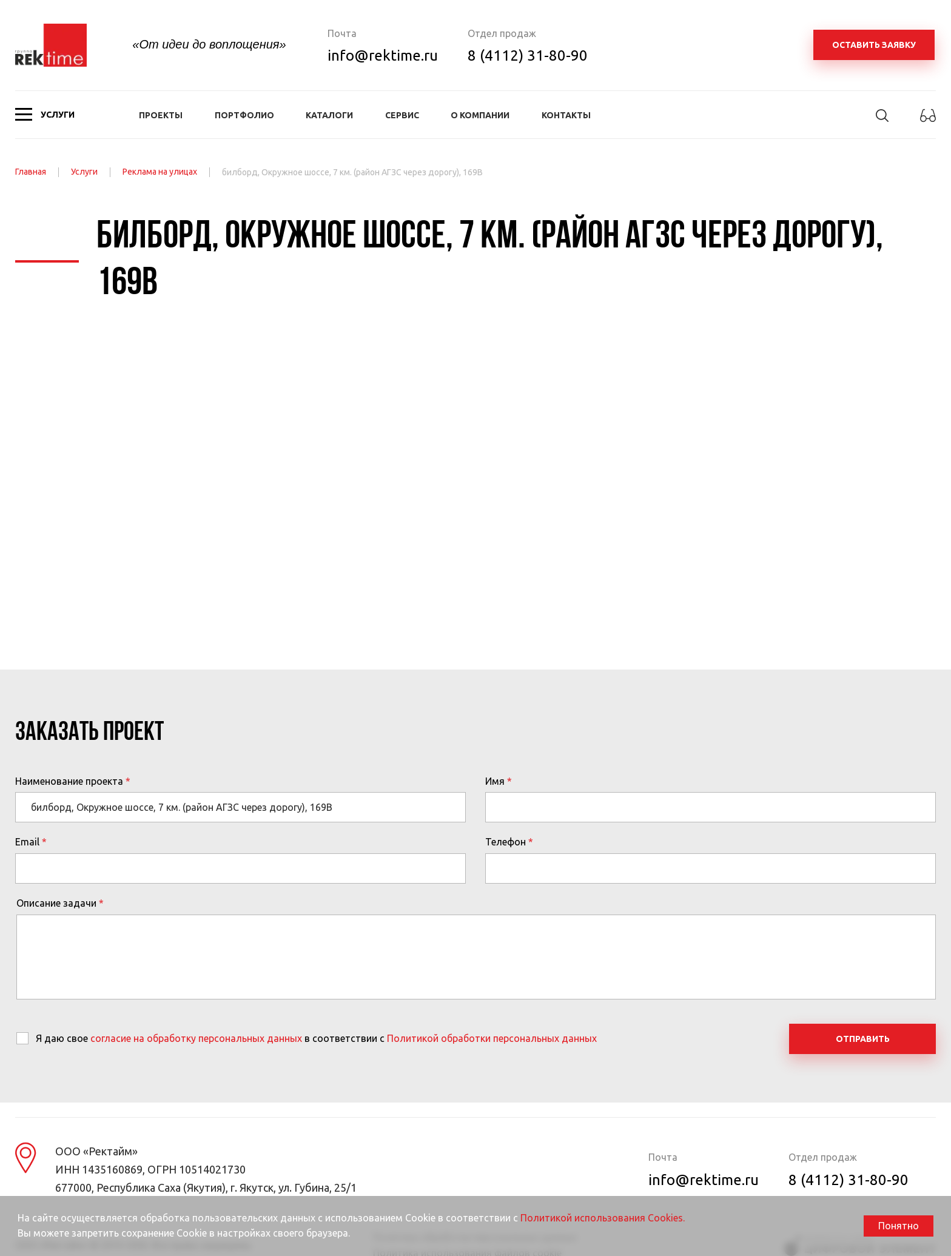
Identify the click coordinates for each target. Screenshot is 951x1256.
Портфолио (244, 115)
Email (27, 841)
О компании (480, 115)
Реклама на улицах (160, 171)
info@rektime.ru (383, 55)
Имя (495, 781)
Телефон (505, 841)
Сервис (402, 115)
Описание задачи (56, 903)
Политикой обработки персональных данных (492, 1038)
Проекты (161, 115)
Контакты (566, 115)
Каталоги (329, 115)
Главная (30, 171)
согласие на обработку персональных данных (196, 1038)
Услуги (84, 171)
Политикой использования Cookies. (602, 1217)
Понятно (898, 1225)
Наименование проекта (69, 781)
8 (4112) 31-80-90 (528, 55)
